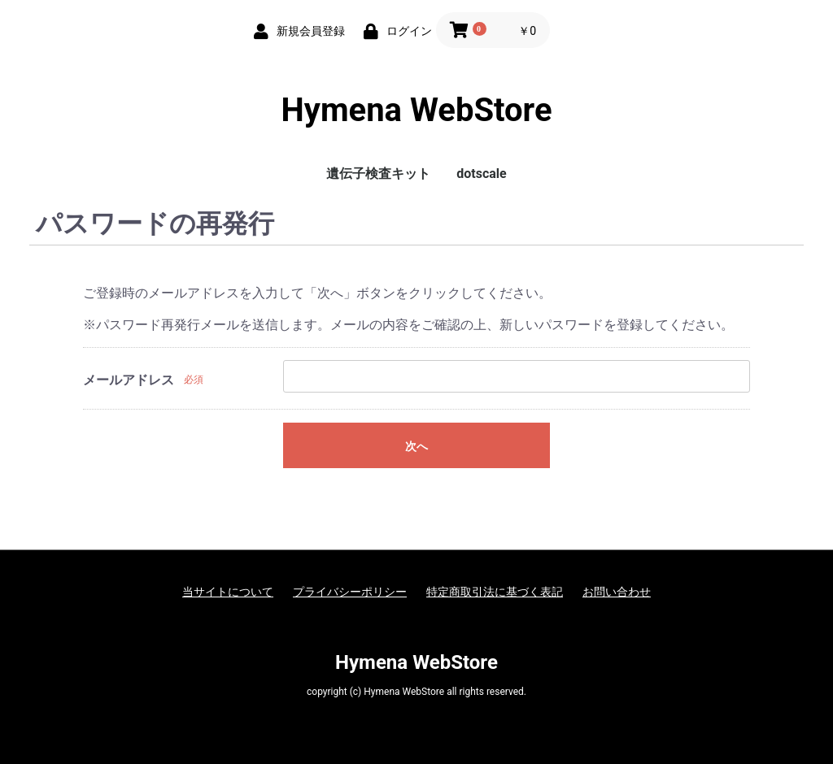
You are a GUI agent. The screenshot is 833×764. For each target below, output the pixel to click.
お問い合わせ (616, 591)
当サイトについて (227, 591)
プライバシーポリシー (350, 591)
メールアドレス (128, 380)
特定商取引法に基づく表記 (494, 591)
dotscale (481, 173)
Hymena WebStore (416, 110)
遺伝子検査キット (378, 173)
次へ (416, 446)
